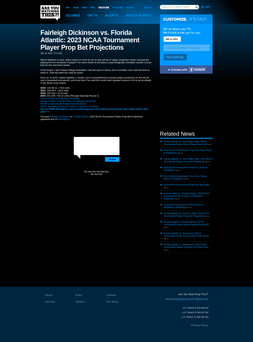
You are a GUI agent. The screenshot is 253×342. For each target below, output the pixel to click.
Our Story (112, 302)
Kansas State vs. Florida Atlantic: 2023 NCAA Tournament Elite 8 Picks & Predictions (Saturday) (187, 196)
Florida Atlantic (80, 116)
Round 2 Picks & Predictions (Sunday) (59, 98)
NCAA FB (118, 7)
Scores (73, 15)
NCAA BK (104, 7)
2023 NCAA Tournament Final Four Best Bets (186, 184)
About (139, 15)
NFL (68, 7)
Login (207, 6)
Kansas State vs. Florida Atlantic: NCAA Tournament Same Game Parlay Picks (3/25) (186, 223)
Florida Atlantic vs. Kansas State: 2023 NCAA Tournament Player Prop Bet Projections (187, 214)
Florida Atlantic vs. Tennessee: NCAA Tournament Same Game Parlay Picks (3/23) (186, 234)
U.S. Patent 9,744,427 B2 (195, 312)
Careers (80, 302)
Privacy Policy (199, 325)
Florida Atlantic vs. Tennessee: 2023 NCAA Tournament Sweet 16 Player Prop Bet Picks (186, 245)
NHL (93, 7)
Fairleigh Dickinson (59, 116)
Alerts (111, 15)
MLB (76, 7)
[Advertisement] (186, 103)
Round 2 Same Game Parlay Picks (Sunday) (63, 103)
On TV (92, 15)
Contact (111, 295)
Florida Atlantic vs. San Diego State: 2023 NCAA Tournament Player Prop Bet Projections (188, 160)
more (147, 7)
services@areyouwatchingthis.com (187, 299)
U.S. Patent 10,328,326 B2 (194, 317)
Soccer (130, 7)
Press (79, 295)
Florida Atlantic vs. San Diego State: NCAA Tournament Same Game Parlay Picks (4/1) (186, 143)
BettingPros (64, 119)
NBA (84, 7)
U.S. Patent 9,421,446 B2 (195, 308)
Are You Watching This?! (50, 13)
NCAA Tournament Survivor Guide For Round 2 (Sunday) (69, 106)
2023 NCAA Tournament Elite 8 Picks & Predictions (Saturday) (183, 206)
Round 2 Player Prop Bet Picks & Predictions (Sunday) (68, 101)
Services (50, 302)
